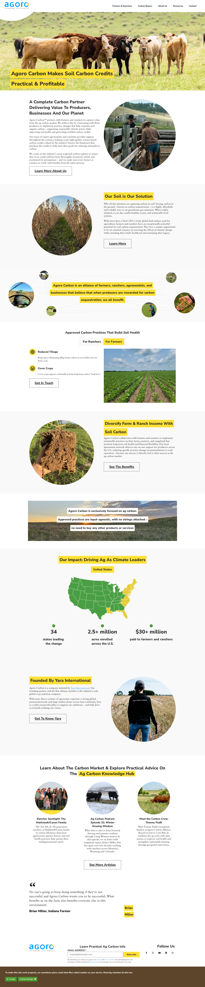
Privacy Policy (109, 960)
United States (102, 569)
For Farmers (115, 342)
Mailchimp (94, 962)
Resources (178, 6)
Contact (193, 6)
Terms (99, 960)
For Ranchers (91, 342)
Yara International (80, 688)
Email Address (77, 950)
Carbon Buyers (145, 6)
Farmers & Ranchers (122, 6)
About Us (162, 6)
